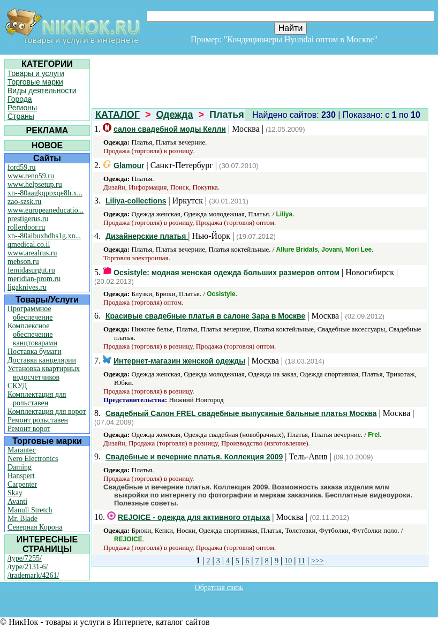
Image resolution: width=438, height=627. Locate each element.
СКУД (17, 386)
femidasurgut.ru (31, 270)
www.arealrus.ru (32, 253)
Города (19, 99)
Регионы (22, 107)
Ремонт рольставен (37, 420)
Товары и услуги (35, 73)
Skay (14, 493)
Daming (19, 467)
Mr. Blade (22, 519)
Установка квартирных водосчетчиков (43, 373)
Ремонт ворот (28, 429)
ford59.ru (21, 167)
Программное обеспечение (30, 313)
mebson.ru (23, 262)
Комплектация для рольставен (36, 398)
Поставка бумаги (34, 352)
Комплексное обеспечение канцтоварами (32, 334)
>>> (317, 561)
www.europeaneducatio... (45, 210)
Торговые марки (35, 82)
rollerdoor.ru (26, 227)
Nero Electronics (32, 459)
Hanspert (21, 476)
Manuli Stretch (29, 510)
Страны (20, 116)
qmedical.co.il (28, 244)
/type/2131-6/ (27, 567)
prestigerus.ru (28, 219)
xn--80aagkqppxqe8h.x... (44, 193)
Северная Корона (34, 527)
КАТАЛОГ (117, 114)
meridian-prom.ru (34, 279)
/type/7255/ (24, 558)
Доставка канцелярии (41, 360)
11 (301, 561)
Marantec (21, 450)
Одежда (174, 114)
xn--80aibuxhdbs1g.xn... (44, 236)
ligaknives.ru (27, 287)
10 (288, 561)
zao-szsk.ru (24, 202)
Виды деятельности (42, 90)
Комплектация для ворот (46, 411)
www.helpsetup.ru (34, 184)
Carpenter (22, 484)
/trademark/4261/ (33, 575)
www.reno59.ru (30, 176)
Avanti (17, 501)
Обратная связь (219, 588)
